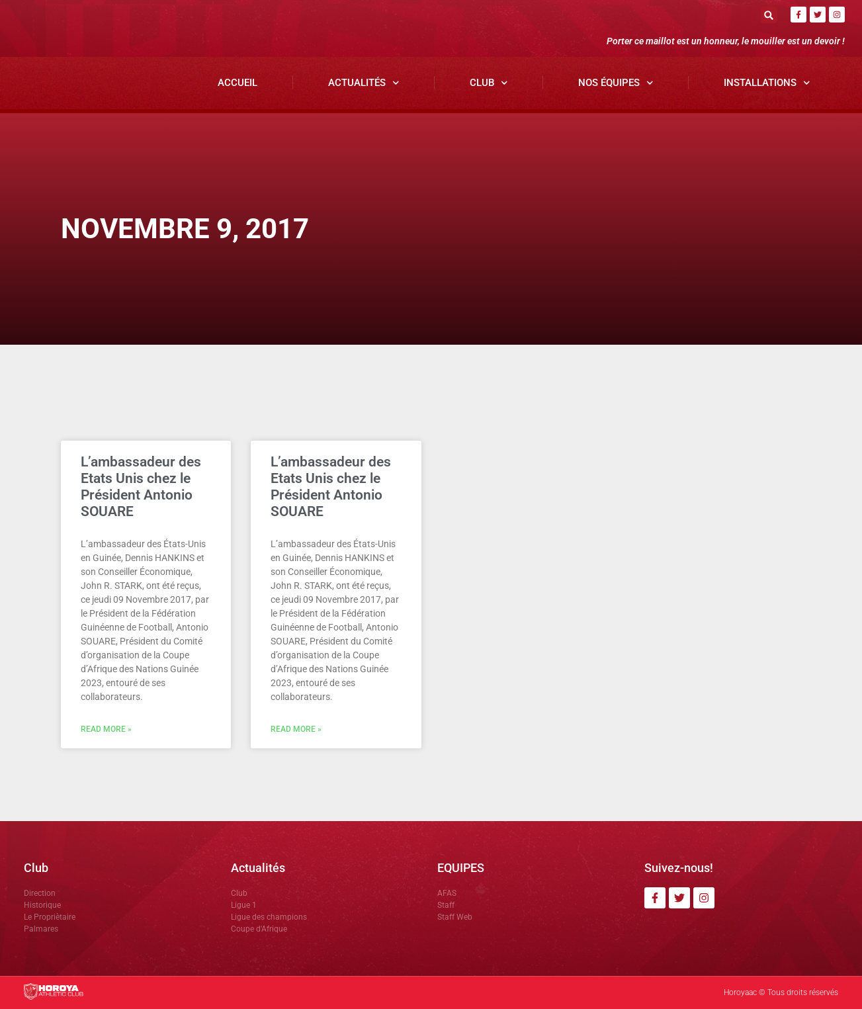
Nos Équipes (616, 83)
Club (489, 83)
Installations (767, 83)
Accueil (237, 83)
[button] (769, 15)
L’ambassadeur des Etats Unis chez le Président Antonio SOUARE (141, 487)
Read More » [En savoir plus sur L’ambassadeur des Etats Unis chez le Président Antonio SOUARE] (106, 729)
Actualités (364, 83)
